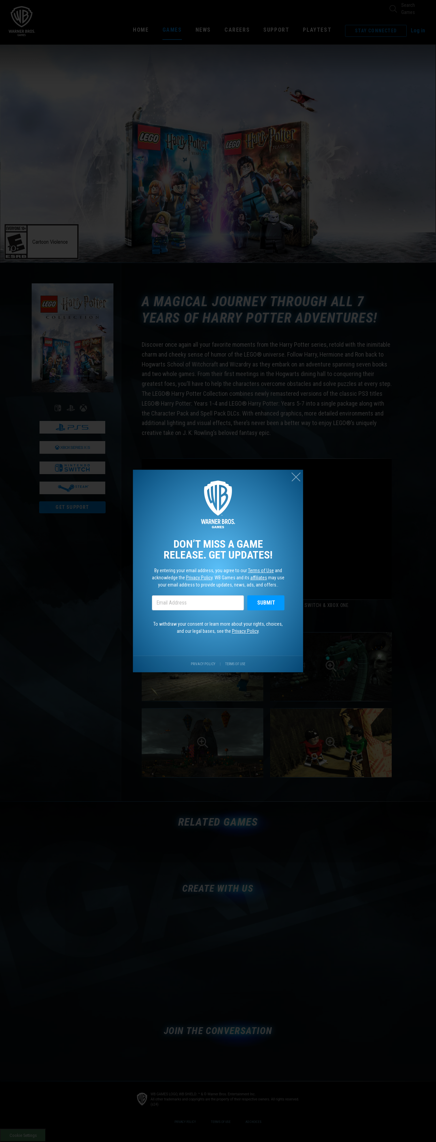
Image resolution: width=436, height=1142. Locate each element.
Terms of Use (261, 570)
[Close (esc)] (296, 477)
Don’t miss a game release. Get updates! (218, 549)
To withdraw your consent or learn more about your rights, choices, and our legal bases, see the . (218, 627)
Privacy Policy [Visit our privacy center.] (203, 664)
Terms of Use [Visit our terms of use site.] (235, 664)
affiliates (258, 577)
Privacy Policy (199, 577)
